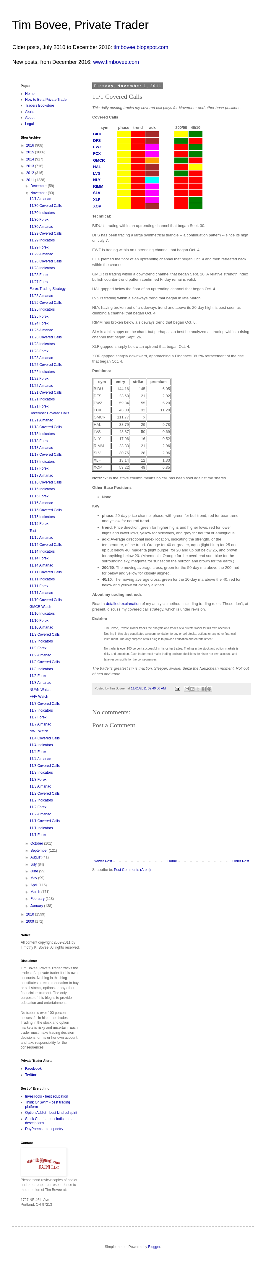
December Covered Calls (49, 413)
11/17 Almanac (41, 475)
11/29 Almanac (41, 254)
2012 (30, 173)
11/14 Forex (39, 558)
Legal (29, 124)
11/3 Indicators (41, 772)
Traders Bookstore (39, 105)
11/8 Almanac (40, 683)
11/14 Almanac (41, 565)
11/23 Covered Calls (46, 337)
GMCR (99, 160)
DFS (97, 140)
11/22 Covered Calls (46, 365)
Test (33, 531)
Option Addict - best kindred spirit (51, 1113)
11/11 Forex (39, 586)
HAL (97, 167)
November (39, 193)
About (29, 118)
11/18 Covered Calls (46, 427)
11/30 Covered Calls (46, 206)
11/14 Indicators (42, 551)
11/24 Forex (39, 323)
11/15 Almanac (41, 537)
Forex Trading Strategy (48, 289)
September (39, 850)
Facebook (33, 1069)
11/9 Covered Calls (45, 634)
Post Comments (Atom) (132, 870)
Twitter (30, 1075)
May (34, 878)
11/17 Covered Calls (46, 454)
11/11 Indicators (42, 579)
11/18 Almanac (41, 448)
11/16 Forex (39, 496)
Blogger (154, 1247)
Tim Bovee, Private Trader (80, 24)
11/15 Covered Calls (46, 510)
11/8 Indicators (41, 669)
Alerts (29, 112)
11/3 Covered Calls (45, 766)
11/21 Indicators (42, 399)
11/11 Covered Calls (46, 572)
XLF (96, 199)
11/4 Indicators (41, 745)
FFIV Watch (39, 696)
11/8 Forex (38, 676)
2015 (30, 152)
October (37, 843)
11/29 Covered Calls (46, 233)
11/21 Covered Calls (46, 392)
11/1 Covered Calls (45, 821)
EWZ (97, 147)
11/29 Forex (39, 247)
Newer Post (103, 861)
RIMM (98, 186)
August (36, 857)
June (34, 871)
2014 (30, 159)
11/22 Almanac (41, 386)
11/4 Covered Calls (45, 738)
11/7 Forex (38, 717)
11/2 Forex (38, 807)
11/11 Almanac (41, 593)
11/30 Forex (39, 220)
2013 (30, 166)
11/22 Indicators (42, 372)
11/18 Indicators (42, 434)
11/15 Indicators (42, 517)
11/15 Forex (39, 524)
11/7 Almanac (40, 724)
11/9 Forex (38, 648)
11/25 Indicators (42, 309)
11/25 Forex (39, 316)
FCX (97, 153)
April (34, 885)
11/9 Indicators (41, 641)
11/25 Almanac (41, 330)
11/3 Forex (38, 780)
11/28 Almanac (41, 296)
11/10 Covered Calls (46, 600)
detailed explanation (123, 603)
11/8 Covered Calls (45, 662)
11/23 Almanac (41, 358)
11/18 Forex (39, 441)
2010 (30, 914)
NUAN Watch (40, 690)
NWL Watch (39, 731)
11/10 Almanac (41, 627)
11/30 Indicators (42, 213)
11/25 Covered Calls (46, 303)
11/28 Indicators (42, 268)
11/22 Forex (39, 378)
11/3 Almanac (40, 786)
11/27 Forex (39, 282)
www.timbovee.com (116, 62)
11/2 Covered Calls (45, 793)
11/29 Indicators (42, 240)
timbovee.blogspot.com (140, 47)
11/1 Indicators (41, 828)
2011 (30, 180)
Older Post (240, 861)
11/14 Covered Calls (46, 545)
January (37, 906)
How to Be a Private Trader (46, 100)
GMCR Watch (40, 607)
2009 (30, 921)
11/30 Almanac (41, 227)
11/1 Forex (38, 835)
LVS (96, 173)
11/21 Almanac (41, 420)
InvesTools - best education (46, 1096)
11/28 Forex (39, 275)
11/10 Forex (39, 621)
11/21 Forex (39, 406)
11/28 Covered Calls (46, 261)
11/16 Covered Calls (46, 482)
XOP (97, 206)
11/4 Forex (38, 752)
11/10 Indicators (42, 613)
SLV (96, 193)
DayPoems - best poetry (44, 1129)
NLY (96, 180)
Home (172, 861)
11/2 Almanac (40, 814)
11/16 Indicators (42, 489)
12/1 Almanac (40, 199)
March (35, 892)
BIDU (98, 134)
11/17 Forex (39, 468)
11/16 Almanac (41, 503)
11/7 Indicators (41, 710)
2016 (30, 145)
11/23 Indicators (42, 344)
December (39, 186)
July (34, 864)
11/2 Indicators (41, 800)
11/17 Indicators (42, 462)
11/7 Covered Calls (45, 704)
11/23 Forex (39, 351)
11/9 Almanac (40, 655)
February (38, 899)
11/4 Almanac (40, 759)
